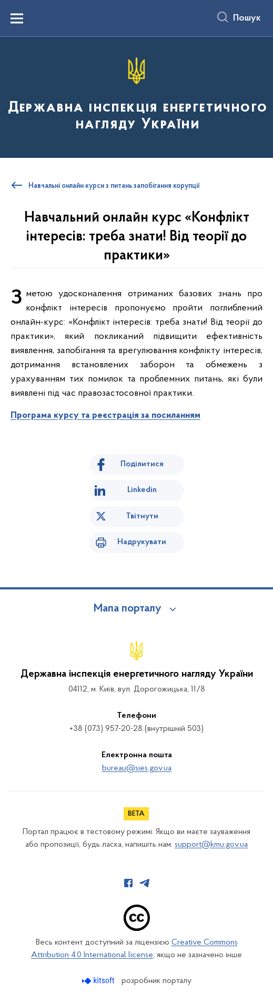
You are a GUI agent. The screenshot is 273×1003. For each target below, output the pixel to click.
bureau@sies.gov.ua (136, 768)
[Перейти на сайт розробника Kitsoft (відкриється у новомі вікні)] (99, 981)
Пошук (247, 18)
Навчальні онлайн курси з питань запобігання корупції (114, 186)
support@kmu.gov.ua (211, 844)
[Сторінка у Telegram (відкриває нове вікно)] (144, 883)
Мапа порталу (127, 609)
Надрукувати (141, 542)
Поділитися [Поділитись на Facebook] (142, 464)
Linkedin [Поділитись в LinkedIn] (142, 490)
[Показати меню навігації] (16, 18)
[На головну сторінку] (136, 96)
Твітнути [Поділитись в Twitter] (142, 516)
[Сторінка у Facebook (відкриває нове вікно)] (128, 883)
